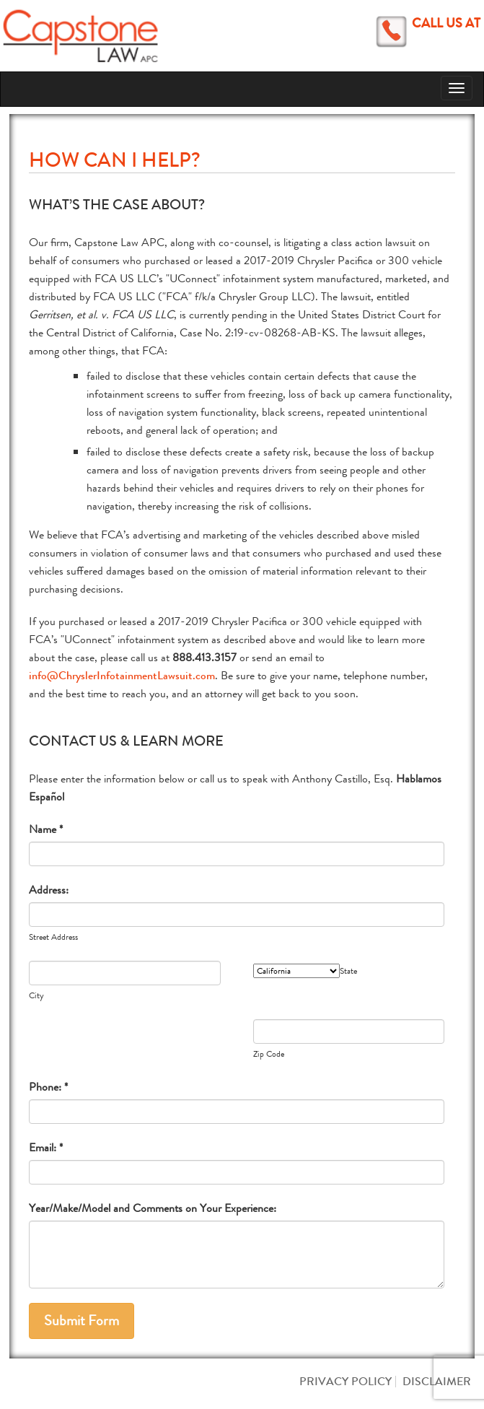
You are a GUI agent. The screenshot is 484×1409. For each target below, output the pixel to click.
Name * (46, 829)
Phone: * (48, 1086)
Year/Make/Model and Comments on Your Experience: (152, 1208)
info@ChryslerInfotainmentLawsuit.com (122, 675)
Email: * (46, 1147)
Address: (49, 889)
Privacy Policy (345, 1381)
